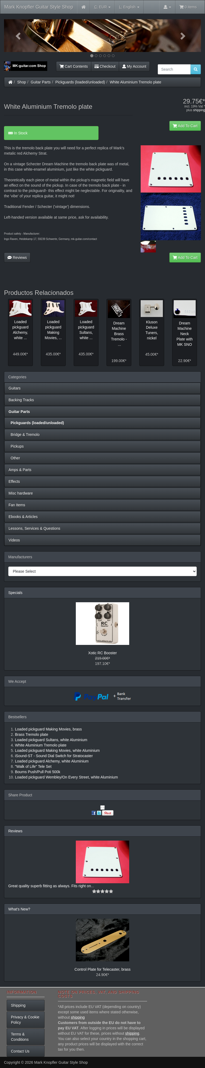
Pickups (16, 446)
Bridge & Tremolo (24, 434)
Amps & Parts (20, 470)
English (129, 7)
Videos (14, 540)
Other (14, 458)
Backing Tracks (21, 400)
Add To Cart (185, 126)
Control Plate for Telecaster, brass (102, 969)
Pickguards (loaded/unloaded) (80, 82)
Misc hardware (21, 493)
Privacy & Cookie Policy (25, 1020)
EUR (102, 7)
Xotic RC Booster (102, 653)
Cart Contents (74, 66)
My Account (134, 66)
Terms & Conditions (20, 1037)
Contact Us (20, 1051)
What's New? (19, 909)
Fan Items (17, 505)
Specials (15, 593)
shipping (199, 110)
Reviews (17, 257)
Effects (14, 481)
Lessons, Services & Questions (34, 528)
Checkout (105, 66)
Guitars (15, 388)
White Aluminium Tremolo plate (135, 82)
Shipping (18, 1005)
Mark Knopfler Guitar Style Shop (38, 7)
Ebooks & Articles (23, 517)
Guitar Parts (41, 82)
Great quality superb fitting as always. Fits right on (49, 886)
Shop (21, 82)
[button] (19, 35)
